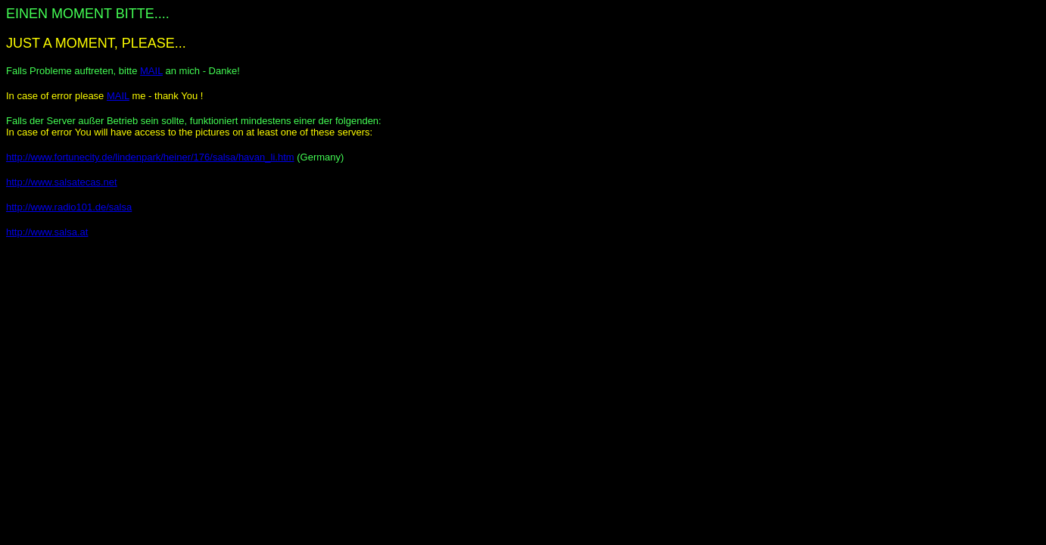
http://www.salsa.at (47, 232)
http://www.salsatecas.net (61, 182)
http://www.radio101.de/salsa (69, 207)
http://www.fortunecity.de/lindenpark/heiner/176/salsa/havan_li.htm (150, 157)
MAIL (151, 70)
